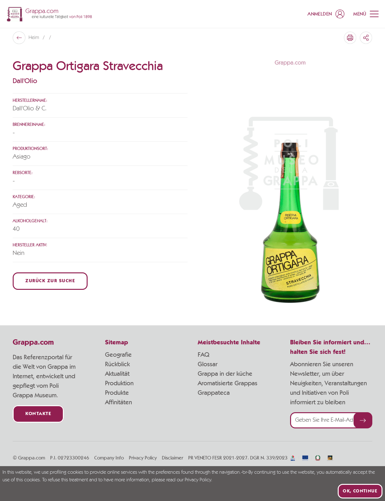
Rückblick (117, 364)
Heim (34, 37)
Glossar (207, 364)
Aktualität (117, 374)
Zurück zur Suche (50, 281)
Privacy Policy (143, 457)
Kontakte (38, 414)
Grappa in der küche (225, 374)
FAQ (203, 355)
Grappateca (214, 393)
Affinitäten (118, 402)
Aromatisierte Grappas (227, 383)
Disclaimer (172, 457)
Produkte (117, 393)
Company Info (109, 457)
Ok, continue (360, 491)
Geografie (118, 355)
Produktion (119, 383)
